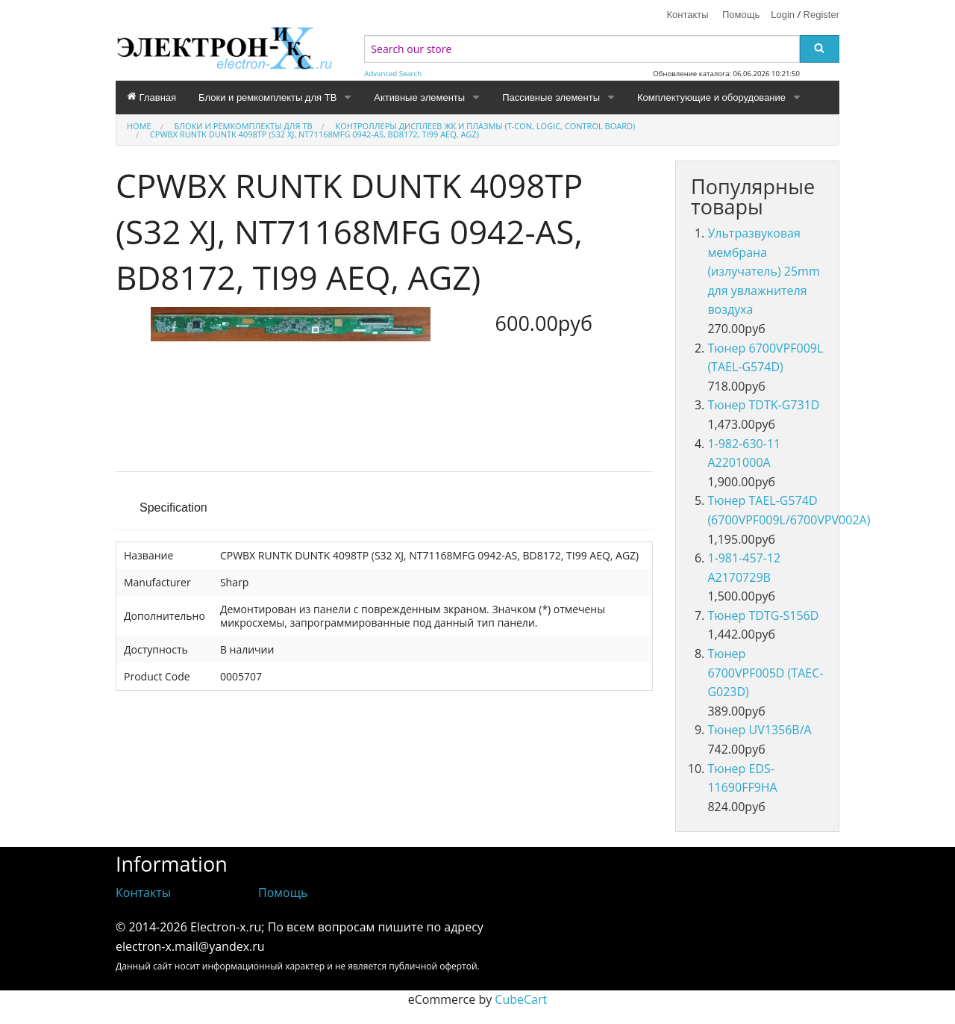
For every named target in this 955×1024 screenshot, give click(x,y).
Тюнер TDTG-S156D (762, 615)
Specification (173, 507)
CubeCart (521, 999)
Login (783, 14)
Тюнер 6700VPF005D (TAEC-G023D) (765, 672)
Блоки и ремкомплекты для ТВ (267, 97)
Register (821, 14)
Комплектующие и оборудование (711, 97)
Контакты (687, 14)
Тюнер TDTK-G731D (763, 405)
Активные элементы (419, 97)
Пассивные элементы (551, 97)
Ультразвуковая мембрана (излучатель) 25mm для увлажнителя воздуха (763, 271)
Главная (151, 97)
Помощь (741, 14)
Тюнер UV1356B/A (759, 730)
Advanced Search (393, 73)
